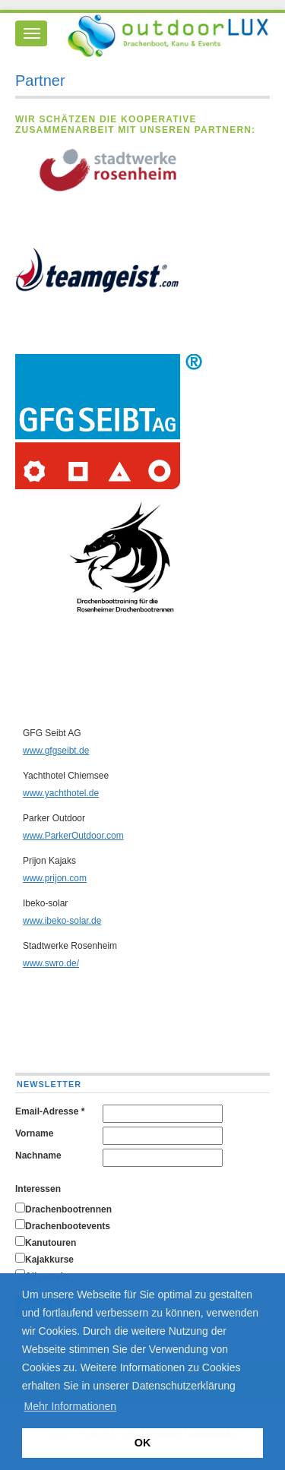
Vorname (34, 1133)
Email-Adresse (49, 1111)
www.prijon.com (55, 878)
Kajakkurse (49, 1259)
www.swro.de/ (51, 963)
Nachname (38, 1155)
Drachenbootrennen (68, 1209)
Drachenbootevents (67, 1226)
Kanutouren (50, 1243)
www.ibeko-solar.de (62, 920)
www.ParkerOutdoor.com (73, 835)
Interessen (38, 1189)
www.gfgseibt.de (56, 750)
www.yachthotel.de (61, 793)
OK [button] (143, 1443)
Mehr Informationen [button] (70, 1406)
